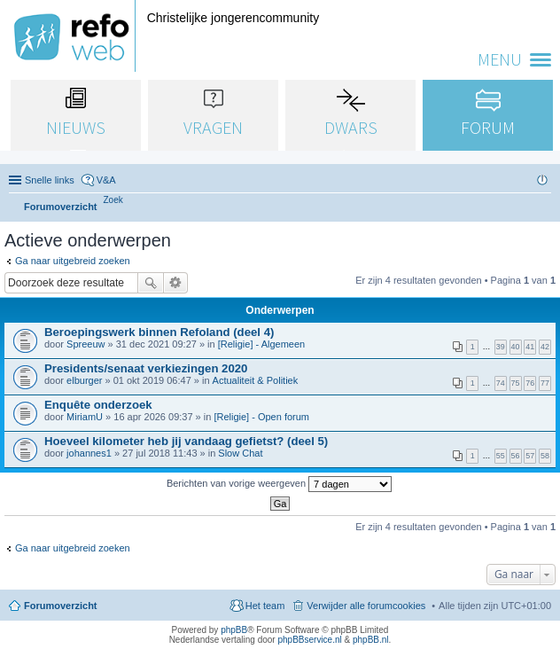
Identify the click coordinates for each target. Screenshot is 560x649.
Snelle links (49, 180)
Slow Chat (240, 453)
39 (500, 346)
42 (545, 346)
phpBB (234, 630)
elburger (84, 380)
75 (515, 383)
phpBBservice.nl (309, 640)
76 (529, 383)
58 (545, 455)
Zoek (150, 282)
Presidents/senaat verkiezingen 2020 (145, 368)
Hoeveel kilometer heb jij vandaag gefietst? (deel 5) (186, 441)
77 (545, 383)
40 (515, 346)
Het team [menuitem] (265, 605)
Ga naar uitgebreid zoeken (72, 260)
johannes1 (89, 453)
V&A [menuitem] (106, 180)
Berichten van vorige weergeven (279, 484)
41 (529, 346)
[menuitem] (113, 200)
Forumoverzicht (60, 605)
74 (500, 383)
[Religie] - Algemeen (261, 344)
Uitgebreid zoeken (176, 282)
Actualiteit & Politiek (256, 380)
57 (529, 455)
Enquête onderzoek (98, 404)
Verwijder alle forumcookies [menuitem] (366, 605)
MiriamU (84, 416)
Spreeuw (85, 344)
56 (515, 455)
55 (500, 455)
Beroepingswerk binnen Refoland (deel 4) (159, 332)
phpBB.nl (371, 640)
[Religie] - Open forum (261, 416)
